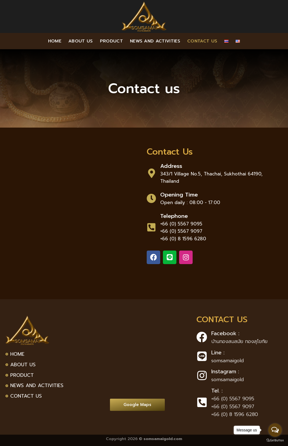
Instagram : (225, 371)
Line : (218, 352)
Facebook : (225, 333)
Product (111, 41)
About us (80, 41)
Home (54, 41)
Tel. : (217, 391)
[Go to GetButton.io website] (275, 440)
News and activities (155, 41)
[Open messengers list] (275, 430)
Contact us (202, 41)
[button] (137, 405)
